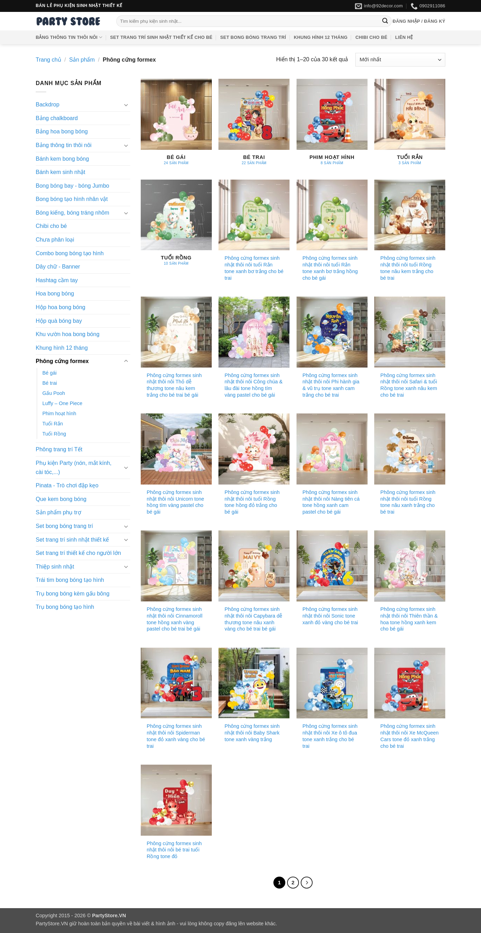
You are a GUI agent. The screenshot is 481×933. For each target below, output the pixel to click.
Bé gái (49, 373)
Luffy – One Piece (62, 403)
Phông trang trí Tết (59, 449)
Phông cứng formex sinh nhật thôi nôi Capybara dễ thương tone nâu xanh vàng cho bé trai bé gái (254, 619)
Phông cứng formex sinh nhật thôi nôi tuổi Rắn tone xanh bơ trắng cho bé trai (254, 267)
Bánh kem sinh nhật (60, 172)
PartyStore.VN (52, 923)
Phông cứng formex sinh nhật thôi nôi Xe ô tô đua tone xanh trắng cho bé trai (329, 736)
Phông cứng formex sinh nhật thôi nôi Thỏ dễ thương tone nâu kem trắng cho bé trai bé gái (174, 385)
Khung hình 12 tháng (320, 37)
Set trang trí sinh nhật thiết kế (72, 540)
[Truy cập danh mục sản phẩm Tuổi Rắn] (409, 126)
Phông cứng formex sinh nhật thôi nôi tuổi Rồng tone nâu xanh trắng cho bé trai (408, 502)
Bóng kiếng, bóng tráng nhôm (72, 213)
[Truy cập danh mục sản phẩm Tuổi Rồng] (176, 226)
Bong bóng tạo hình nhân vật (72, 199)
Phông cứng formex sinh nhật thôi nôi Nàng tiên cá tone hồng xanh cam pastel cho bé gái (331, 502)
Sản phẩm (82, 60)
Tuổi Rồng (54, 434)
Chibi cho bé (371, 37)
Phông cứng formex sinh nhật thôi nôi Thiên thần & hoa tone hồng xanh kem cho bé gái (409, 619)
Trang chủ (48, 60)
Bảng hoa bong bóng (62, 131)
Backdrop (48, 104)
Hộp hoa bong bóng (60, 307)
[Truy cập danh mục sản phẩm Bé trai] (254, 126)
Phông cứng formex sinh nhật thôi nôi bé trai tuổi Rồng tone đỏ (174, 850)
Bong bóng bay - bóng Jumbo (72, 186)
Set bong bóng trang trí (253, 37)
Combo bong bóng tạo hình (70, 253)
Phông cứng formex (62, 361)
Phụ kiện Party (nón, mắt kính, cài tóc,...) (74, 467)
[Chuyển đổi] (126, 104)
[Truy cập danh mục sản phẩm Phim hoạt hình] (332, 126)
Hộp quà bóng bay (59, 321)
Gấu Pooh (53, 393)
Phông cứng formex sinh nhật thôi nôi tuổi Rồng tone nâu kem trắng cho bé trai (408, 267)
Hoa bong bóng (55, 294)
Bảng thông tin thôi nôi (69, 37)
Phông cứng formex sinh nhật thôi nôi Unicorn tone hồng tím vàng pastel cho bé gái (175, 502)
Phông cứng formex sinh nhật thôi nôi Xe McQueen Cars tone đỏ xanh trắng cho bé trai (410, 736)
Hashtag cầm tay (57, 280)
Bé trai (49, 383)
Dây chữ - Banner (58, 267)
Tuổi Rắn (52, 423)
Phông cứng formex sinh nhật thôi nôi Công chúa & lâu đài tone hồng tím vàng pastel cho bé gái (254, 385)
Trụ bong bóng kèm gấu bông (73, 594)
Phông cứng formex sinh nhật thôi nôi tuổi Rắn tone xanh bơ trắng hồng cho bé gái (330, 267)
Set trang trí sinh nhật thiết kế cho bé (161, 37)
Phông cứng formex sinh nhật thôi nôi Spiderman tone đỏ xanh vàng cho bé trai (176, 736)
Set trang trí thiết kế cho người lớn (78, 553)
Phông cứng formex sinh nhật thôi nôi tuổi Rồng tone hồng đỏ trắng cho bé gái (252, 502)
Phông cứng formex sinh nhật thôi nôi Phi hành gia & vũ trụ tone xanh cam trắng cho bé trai (330, 385)
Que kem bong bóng (61, 499)
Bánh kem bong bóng (62, 159)
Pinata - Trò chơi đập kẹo (67, 485)
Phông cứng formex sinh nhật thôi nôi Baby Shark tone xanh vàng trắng (252, 732)
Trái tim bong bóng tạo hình (70, 580)
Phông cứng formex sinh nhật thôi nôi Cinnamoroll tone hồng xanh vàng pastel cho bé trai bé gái (174, 619)
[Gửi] (385, 21)
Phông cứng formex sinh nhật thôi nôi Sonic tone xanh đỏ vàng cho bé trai (330, 615)
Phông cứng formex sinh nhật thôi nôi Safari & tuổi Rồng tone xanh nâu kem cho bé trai (409, 385)
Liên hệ (404, 37)
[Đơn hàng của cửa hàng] (400, 60)
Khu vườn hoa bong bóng (67, 334)
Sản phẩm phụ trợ (58, 512)
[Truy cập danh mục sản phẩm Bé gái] (176, 126)
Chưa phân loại (55, 240)
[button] (418, 21)
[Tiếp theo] (307, 883)
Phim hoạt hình (59, 413)
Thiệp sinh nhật (55, 567)
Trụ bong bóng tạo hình (65, 607)
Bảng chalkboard (57, 118)
